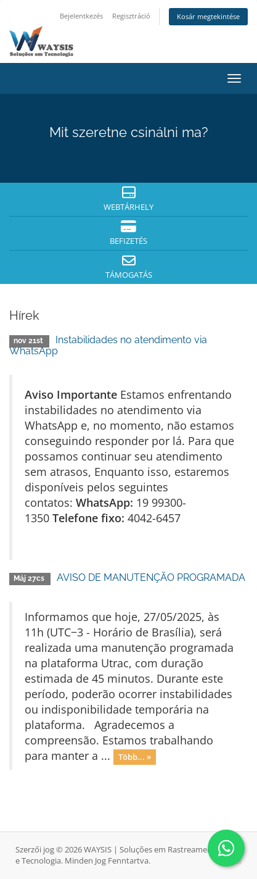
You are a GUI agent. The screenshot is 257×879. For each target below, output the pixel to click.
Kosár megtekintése (208, 16)
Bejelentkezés (81, 15)
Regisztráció (131, 15)
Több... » (134, 756)
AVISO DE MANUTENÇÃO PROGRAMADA (151, 577)
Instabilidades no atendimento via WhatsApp (108, 345)
